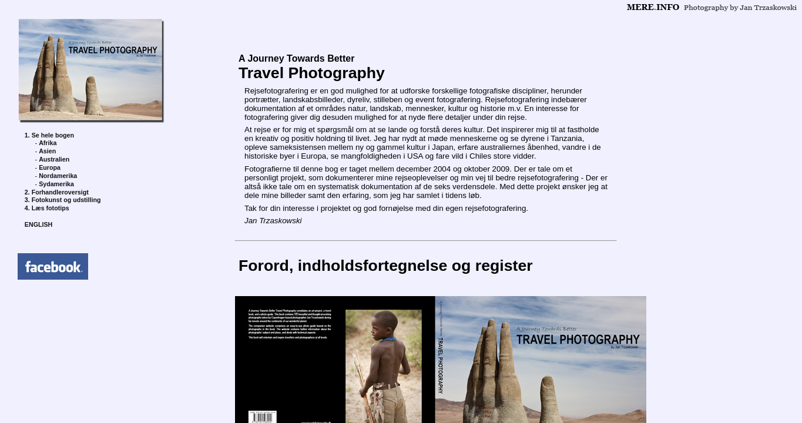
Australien (54, 159)
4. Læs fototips (47, 208)
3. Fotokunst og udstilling (63, 199)
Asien (47, 151)
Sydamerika (56, 183)
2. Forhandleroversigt (57, 192)
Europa (50, 167)
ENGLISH (38, 224)
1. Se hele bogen (49, 135)
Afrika (47, 142)
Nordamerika (58, 175)
